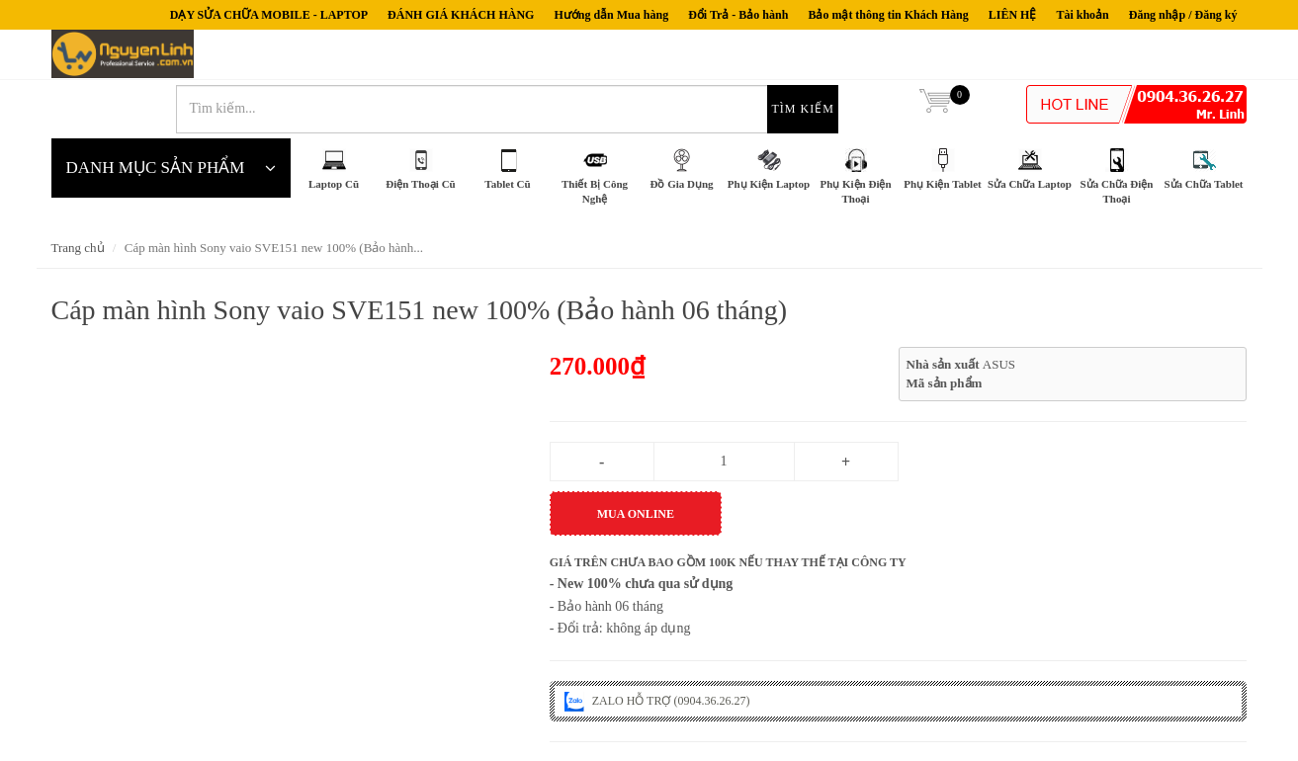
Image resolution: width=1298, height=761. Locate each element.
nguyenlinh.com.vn (136, 59)
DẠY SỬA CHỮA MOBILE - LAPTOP (269, 15)
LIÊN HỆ (1013, 15)
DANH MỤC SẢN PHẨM (171, 118)
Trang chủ (78, 198)
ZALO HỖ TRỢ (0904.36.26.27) (657, 650)
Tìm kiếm (861, 59)
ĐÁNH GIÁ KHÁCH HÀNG (461, 15)
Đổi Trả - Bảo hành (738, 15)
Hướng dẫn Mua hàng (611, 15)
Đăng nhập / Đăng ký (1183, 15)
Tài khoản (1082, 15)
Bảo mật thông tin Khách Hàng (888, 15)
